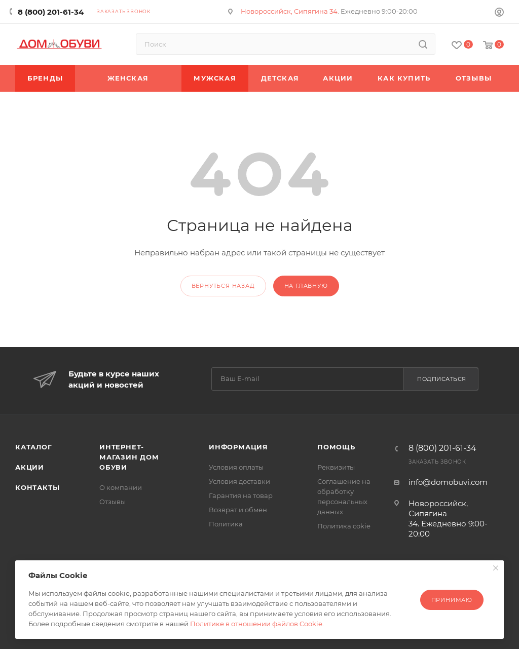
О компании (120, 487)
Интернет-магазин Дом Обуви (129, 457)
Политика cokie (343, 526)
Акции (29, 467)
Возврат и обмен (238, 510)
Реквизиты (336, 467)
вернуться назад (223, 285)
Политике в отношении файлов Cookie (256, 624)
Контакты (37, 487)
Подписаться (441, 379)
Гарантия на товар (241, 495)
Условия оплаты (236, 467)
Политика (226, 524)
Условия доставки (239, 481)
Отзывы (112, 502)
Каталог (33, 447)
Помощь (336, 447)
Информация (238, 447)
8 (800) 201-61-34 (51, 12)
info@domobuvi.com (448, 482)
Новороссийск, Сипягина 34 (289, 11)
